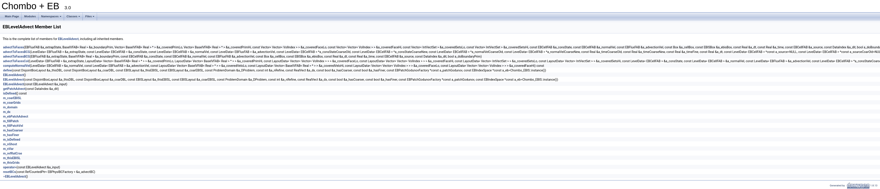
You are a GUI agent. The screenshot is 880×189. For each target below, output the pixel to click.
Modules (30, 16)
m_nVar (8, 149)
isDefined (9, 93)
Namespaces (51, 17)
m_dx (6, 112)
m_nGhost (10, 144)
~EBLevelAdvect (14, 176)
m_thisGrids (11, 162)
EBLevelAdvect (68, 39)
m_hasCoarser (13, 130)
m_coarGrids (12, 102)
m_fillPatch (11, 121)
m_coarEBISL (12, 98)
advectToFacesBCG (16, 52)
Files (90, 17)
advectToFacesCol (15, 61)
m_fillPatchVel (13, 125)
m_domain (10, 107)
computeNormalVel (16, 65)
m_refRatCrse (12, 153)
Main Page (12, 16)
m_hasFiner (11, 135)
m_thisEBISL (11, 158)
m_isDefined (11, 139)
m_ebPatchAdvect (15, 116)
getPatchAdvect (14, 89)
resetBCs (9, 172)
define (7, 70)
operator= (9, 167)
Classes (74, 17)
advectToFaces (13, 47)
